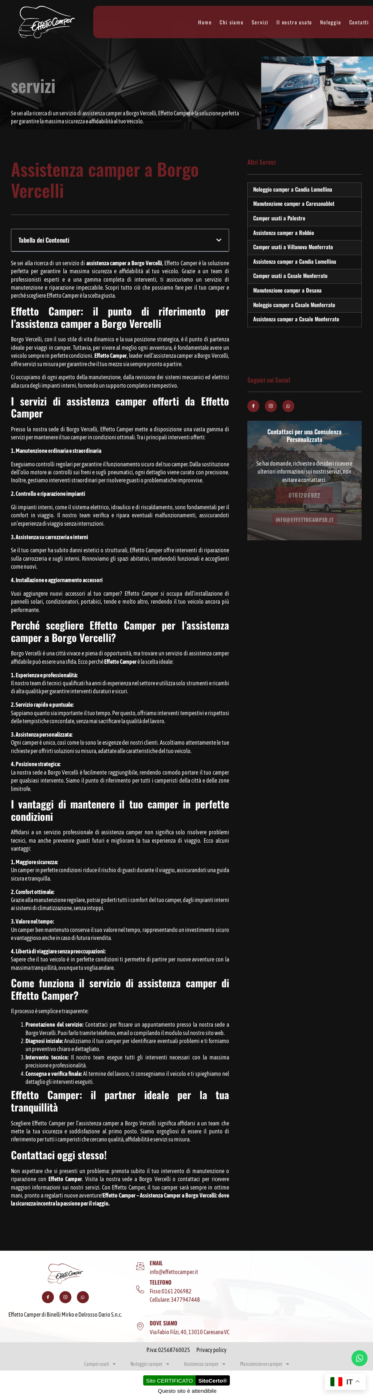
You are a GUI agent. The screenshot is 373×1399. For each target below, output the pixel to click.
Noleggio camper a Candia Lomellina (292, 189)
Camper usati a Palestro (279, 218)
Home (205, 22)
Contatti (359, 22)
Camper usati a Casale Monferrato (290, 275)
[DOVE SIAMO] (140, 1326)
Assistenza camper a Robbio (283, 232)
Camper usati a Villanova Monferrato (293, 247)
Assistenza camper (204, 1364)
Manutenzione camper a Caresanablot (293, 203)
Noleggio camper (149, 1364)
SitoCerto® (212, 1381)
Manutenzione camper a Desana (287, 290)
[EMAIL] (140, 1266)
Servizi (260, 22)
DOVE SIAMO (163, 1323)
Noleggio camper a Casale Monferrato (294, 305)
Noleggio (330, 22)
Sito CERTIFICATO (169, 1381)
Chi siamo (231, 22)
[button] (218, 240)
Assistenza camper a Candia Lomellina (294, 261)
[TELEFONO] (140, 1290)
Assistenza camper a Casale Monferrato (296, 319)
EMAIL (156, 1263)
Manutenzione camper (264, 1364)
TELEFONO (161, 1282)
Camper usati (100, 1364)
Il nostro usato (294, 22)
